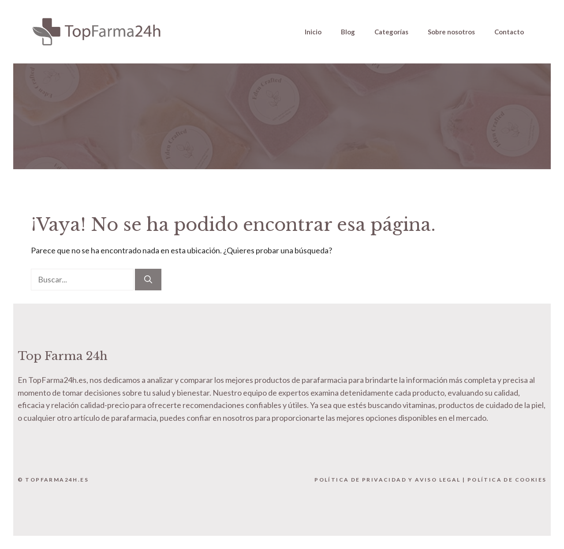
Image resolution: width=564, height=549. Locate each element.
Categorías (391, 32)
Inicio (313, 32)
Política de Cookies (507, 479)
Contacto (509, 32)
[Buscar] (148, 279)
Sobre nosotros (451, 32)
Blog (348, 32)
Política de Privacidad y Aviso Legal (387, 479)
